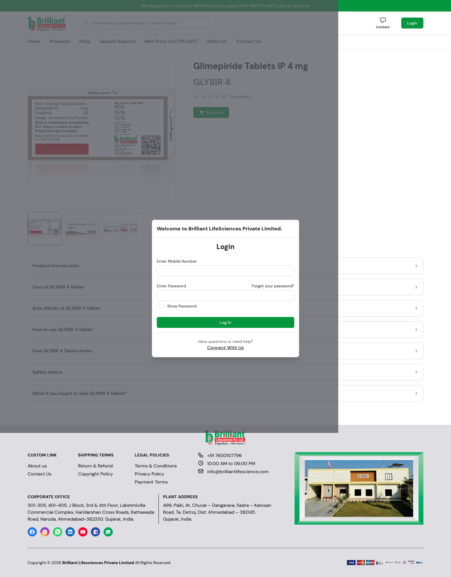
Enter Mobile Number (177, 261)
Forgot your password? (273, 285)
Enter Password (171, 285)
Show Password (182, 306)
